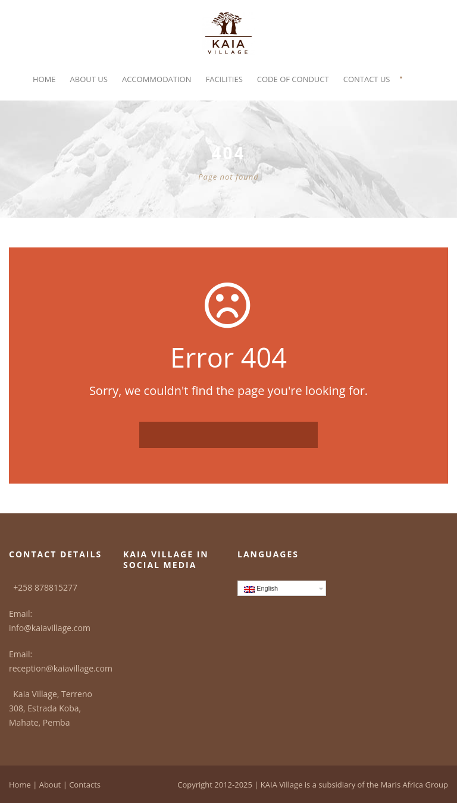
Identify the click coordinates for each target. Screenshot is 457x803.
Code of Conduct (293, 79)
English (261, 589)
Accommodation (157, 79)
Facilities (223, 79)
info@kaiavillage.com (49, 627)
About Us (89, 79)
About (50, 784)
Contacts (85, 784)
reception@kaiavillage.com (60, 668)
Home (44, 79)
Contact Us (366, 79)
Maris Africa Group (414, 784)
